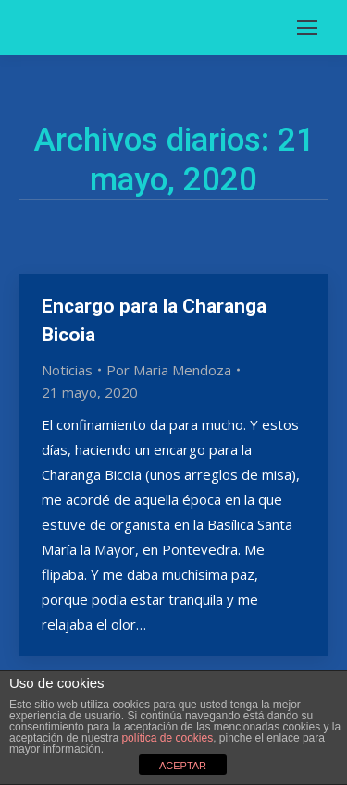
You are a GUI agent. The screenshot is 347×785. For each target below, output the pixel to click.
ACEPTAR (182, 765)
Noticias (67, 370)
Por (168, 370)
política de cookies (167, 737)
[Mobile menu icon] (307, 28)
